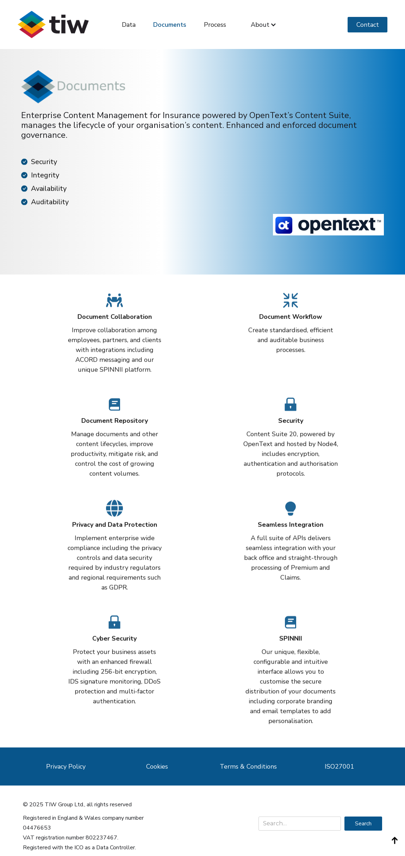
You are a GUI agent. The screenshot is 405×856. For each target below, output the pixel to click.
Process (215, 24)
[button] (264, 24)
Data (129, 24)
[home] (53, 24)
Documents (169, 24)
